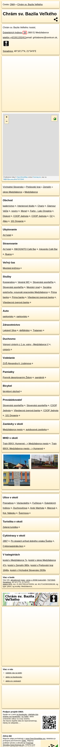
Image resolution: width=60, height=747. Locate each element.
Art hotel (7, 235)
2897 (5, 541)
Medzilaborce (31, 192)
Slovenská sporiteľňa (43, 282)
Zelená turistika (10, 527)
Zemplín (47, 187)
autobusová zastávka (36, 429)
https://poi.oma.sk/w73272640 (13, 179)
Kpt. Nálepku (9, 513)
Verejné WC (24, 282)
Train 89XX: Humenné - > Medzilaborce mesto (26, 443)
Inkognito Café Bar (48, 249)
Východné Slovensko (13, 187)
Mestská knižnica (11, 268)
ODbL (24, 741)
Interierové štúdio (26, 206)
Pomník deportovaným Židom (17, 377)
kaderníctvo (8, 206)
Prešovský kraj (33, 187)
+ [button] (7, 117)
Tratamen (37, 330)
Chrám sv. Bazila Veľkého (30, 4)
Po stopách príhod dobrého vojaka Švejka (31, 541)
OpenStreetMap (22, 177)
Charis (41, 206)
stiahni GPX (7, 584)
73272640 (51, 580)
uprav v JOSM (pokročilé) (36, 580)
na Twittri (25, 716)
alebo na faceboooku (14, 677)
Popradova (8, 503)
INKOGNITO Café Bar (25, 249)
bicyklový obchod (11, 391)
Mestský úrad (33, 287)
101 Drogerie (17, 221)
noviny (14, 211)
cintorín (6, 349)
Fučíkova (36, 503)
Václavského (23, 503)
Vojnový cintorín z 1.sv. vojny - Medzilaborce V (26, 344)
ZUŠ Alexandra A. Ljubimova (17, 363)
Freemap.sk (37, 177)
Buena (8, 254)
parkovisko (8, 316)
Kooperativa (9, 282)
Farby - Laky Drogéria (41, 211)
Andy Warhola (37, 508)
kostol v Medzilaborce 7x (15, 560)
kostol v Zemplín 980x (18, 565)
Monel (24, 211)
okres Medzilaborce (12, 192)
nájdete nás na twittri (14, 673)
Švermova (24, 513)
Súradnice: (8, 51)
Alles (5, 221)
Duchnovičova (20, 508)
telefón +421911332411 (14, 37)
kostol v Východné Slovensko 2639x (28, 570)
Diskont (6, 216)
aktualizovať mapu (18, 580)
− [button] (7, 122)
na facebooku (21, 714)
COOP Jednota (20, 216)
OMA (12, 4)
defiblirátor (24, 330)
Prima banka (18, 297)
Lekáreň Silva (9, 330)
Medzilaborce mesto (13, 429)
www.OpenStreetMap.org (35, 738)
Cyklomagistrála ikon (13, 546)
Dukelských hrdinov (15, 32)
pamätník (39, 377)
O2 (51, 216)
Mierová (51, 508)
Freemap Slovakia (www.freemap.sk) (18, 744)
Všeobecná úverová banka (41, 297)
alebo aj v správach (13, 681)
